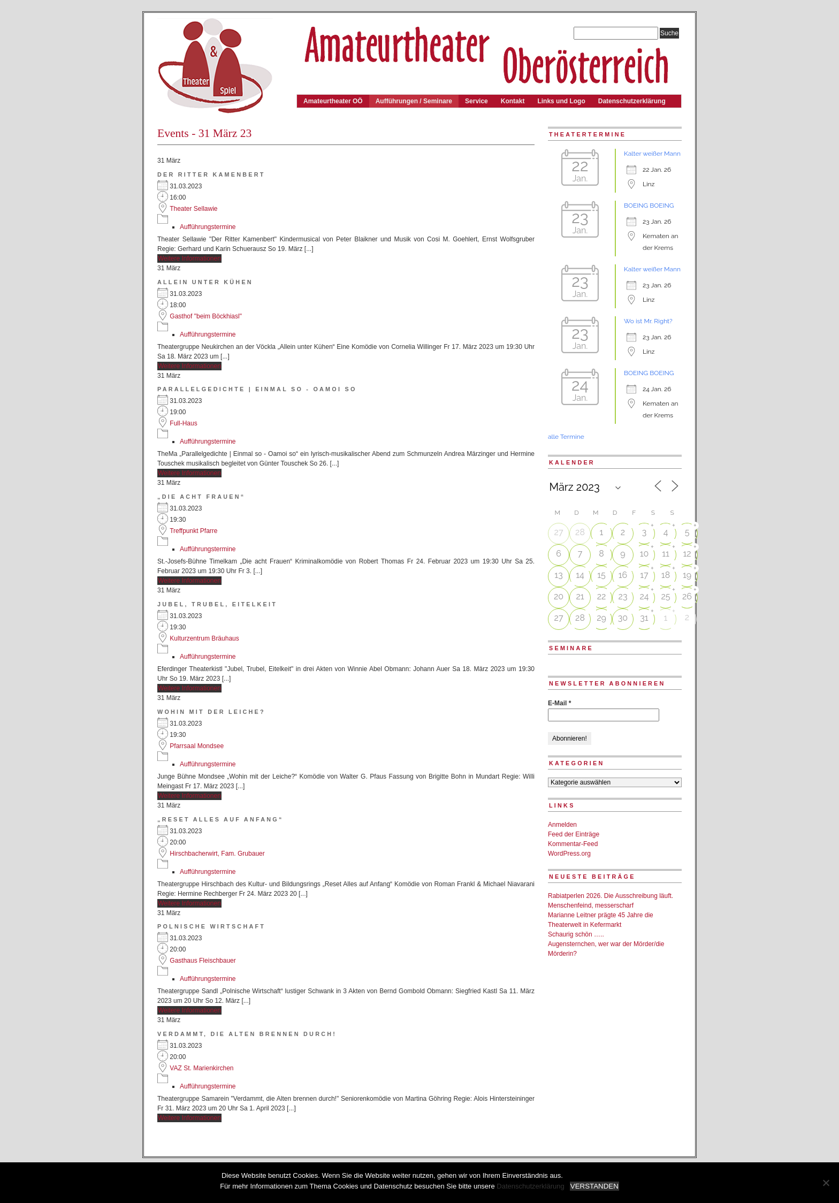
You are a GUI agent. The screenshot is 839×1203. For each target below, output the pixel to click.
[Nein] (825, 1182)
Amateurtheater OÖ (333, 101)
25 (665, 596)
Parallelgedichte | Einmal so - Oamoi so (257, 389)
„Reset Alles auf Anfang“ (220, 819)
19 (687, 575)
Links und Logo (561, 101)
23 (623, 596)
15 (601, 575)
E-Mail (559, 703)
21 (580, 596)
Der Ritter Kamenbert (211, 174)
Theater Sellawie (193, 208)
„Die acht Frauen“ (201, 496)
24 (644, 596)
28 (580, 532)
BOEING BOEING (649, 205)
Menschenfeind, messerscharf (591, 905)
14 (580, 575)
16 (623, 575)
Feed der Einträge (573, 834)
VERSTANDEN (594, 1186)
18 (665, 575)
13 (558, 575)
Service (476, 101)
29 (601, 618)
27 (558, 532)
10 (644, 554)
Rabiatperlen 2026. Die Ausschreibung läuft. (610, 896)
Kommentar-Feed (573, 844)
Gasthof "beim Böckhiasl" (206, 316)
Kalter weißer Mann (652, 153)
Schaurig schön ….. (576, 934)
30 (623, 618)
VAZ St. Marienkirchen (201, 1068)
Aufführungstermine (208, 227)
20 (558, 596)
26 (687, 596)
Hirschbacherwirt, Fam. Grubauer (217, 853)
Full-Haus (183, 423)
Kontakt (513, 101)
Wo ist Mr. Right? (648, 321)
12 (687, 554)
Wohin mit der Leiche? (211, 712)
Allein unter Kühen (205, 282)
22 (601, 596)
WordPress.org (569, 853)
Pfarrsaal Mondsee (197, 746)
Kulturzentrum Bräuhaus (204, 638)
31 (644, 618)
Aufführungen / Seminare (414, 101)
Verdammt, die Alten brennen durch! (247, 1034)
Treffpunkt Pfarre (193, 531)
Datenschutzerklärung (632, 101)
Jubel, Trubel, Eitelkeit (217, 604)
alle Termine (566, 436)
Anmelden (562, 824)
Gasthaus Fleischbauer (202, 960)
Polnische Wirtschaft (211, 926)
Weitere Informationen (189, 258)
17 (644, 575)
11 (665, 554)
